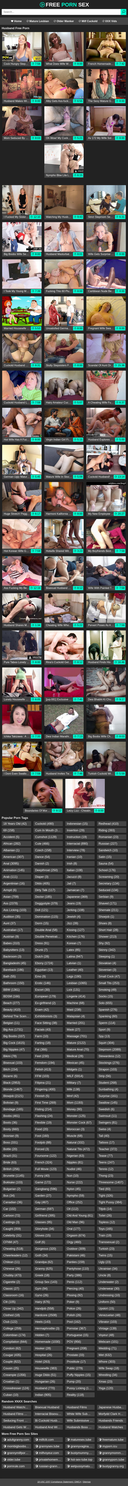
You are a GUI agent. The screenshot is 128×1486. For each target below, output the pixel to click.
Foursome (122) (45, 1155)
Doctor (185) (43, 896)
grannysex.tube (47, 1446)
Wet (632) (105, 1355)
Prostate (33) (75, 1355)
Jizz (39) (72, 923)
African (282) (11, 843)
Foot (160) (42, 1135)
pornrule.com (14, 1466)
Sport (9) (104, 1029)
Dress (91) (42, 943)
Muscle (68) (74, 1135)
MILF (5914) (75, 1076)
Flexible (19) (43, 1122)
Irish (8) (72, 863)
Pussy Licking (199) (80, 1388)
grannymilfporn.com (17, 1453)
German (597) (44, 1209)
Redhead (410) (109, 823)
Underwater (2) (109, 1282)
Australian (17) (13, 930)
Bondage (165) (13, 1109)
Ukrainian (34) (108, 1268)
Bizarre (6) (10, 1076)
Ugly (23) (105, 1262)
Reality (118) (75, 1395)
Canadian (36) (12, 1202)
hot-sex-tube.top (79, 1459)
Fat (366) (41, 1049)
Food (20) (41, 1129)
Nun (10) (72, 1175)
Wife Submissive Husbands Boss (81, 1420)
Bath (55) (9, 976)
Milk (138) (73, 1089)
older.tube (11, 1459)
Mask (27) (73, 1029)
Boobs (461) (11, 1116)
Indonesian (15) (77, 823)
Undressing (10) (109, 1295)
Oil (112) (72, 1209)
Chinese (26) (11, 1268)
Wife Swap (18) (109, 1368)
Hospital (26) (43, 1355)
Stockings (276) (109, 1062)
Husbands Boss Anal (80, 1427)
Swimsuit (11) (108, 1116)
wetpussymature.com (81, 1466)
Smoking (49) (107, 989)
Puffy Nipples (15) (79, 1375)
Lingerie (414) (76, 996)
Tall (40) (104, 1135)
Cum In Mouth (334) (48, 830)
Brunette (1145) (13, 1175)
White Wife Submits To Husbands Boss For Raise (81, 1414)
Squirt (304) (106, 1043)
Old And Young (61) (80, 1215)
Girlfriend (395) (45, 1215)
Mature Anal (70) (78, 1049)
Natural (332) (75, 1142)
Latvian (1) (74, 963)
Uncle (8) (105, 1275)
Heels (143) (43, 1321)
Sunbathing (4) (108, 1089)
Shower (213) (108, 936)
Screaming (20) (109, 876)
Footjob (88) (43, 1142)
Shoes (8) (105, 923)
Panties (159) (76, 1262)
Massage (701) (77, 1036)
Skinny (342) (107, 950)
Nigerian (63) (75, 1155)
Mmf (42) (73, 1096)
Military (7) (74, 1082)
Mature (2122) (76, 1043)
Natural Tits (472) (78, 1149)
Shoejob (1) (106, 916)
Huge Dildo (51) (45, 1375)
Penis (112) (74, 1282)
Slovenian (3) (107, 969)
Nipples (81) (75, 1162)
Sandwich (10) (108, 850)
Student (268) (108, 1082)
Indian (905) (43, 1395)
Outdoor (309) (76, 1248)
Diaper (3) (41, 876)
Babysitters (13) (13, 950)
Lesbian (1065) (77, 983)
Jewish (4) (73, 916)
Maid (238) (74, 1009)
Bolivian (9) (10, 1102)
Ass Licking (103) (14, 910)
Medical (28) (75, 1056)
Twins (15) (105, 1255)
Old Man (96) (75, 1222)
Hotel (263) (42, 1361)
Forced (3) (42, 1149)
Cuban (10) (10, 1395)
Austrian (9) (11, 936)
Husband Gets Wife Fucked (17, 1427)
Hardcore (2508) (46, 1315)
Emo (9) (40, 976)
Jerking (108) (75, 910)
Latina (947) (75, 956)
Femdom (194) (45, 1062)
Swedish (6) (106, 1109)
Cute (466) (42, 843)
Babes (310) (11, 943)
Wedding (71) (108, 1348)
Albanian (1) (11, 850)
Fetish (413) (43, 1069)
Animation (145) (13, 870)
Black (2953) (11, 1082)
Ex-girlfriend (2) (45, 1003)
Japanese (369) (77, 896)
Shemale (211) (108, 910)
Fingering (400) (45, 1089)
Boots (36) (10, 1122)
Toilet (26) (105, 1215)
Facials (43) (43, 1029)
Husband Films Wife (16, 1414)
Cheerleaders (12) (15, 1255)
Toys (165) (106, 1228)
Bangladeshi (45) (14, 963)
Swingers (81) (108, 1122)
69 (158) (8, 830)
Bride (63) (9, 1162)
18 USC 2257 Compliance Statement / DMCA (59, 1482)
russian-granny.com (49, 1466)
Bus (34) (9, 1195)
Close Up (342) (13, 1308)
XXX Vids (109, 21)
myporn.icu (108, 1446)
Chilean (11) (11, 1262)
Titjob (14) (105, 1209)
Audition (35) (11, 916)
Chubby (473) (12, 1275)
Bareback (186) (13, 969)
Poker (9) (73, 1302)
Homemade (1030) (47, 1341)
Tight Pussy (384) (110, 1202)
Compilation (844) (15, 1341)
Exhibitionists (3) (46, 1016)
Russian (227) (108, 843)
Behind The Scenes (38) (17, 1016)
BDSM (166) (11, 996)
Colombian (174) (14, 1335)
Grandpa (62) (44, 1262)
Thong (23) (106, 1175)
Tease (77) (106, 1155)
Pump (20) (74, 1381)
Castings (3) (11, 1222)
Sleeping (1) (107, 956)
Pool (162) (74, 1321)
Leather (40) (75, 969)
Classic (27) (11, 1288)
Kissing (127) (75, 930)
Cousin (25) (11, 1368)
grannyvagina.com (81, 1446)
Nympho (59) (75, 1195)
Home (16, 21)
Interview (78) (76, 850)
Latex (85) (73, 950)
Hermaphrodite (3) (47, 1328)
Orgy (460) (74, 1242)
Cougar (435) (12, 1355)
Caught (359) (12, 1228)
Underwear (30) (109, 1288)
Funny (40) (42, 1175)
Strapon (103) (108, 1069)
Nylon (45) (74, 1189)
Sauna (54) (106, 863)
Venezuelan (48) (109, 1315)
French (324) (43, 1162)
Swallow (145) (108, 1102)
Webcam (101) (108, 1341)
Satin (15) (105, 857)
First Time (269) (45, 1102)
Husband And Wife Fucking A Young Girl (49, 1427)
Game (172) (43, 1182)
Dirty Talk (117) (45, 890)
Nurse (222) (75, 1182)
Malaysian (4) (76, 1016)
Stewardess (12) (109, 1056)
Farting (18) (43, 1043)
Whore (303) (107, 1361)
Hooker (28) (43, 1348)
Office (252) (74, 1202)
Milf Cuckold (88, 21)
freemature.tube (111, 1439)
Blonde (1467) (12, 1089)
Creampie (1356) (14, 1375)
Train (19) (105, 1235)
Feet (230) (42, 1056)
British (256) (11, 1169)
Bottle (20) (10, 1149)
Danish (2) (42, 863)
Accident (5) (11, 837)
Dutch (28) (42, 956)
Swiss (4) (105, 1129)
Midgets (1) (74, 1069)
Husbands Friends (111, 1420)
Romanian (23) (108, 837)
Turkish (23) (106, 1248)
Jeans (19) (74, 903)
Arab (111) (10, 876)
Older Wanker (63, 21)
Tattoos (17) (106, 1142)
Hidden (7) (42, 1335)
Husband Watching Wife (17, 1407)
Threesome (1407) (111, 1182)
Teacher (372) (108, 1149)
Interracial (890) (77, 843)
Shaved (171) (108, 903)
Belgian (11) (11, 1023)
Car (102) (9, 1209)
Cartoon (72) (11, 1215)
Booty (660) (11, 1129)
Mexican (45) (75, 1062)
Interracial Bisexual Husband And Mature (49, 1414)
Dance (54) (42, 857)
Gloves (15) (43, 1235)
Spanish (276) (108, 1009)
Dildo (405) (42, 883)
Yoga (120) (106, 1388)
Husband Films (77, 1407)
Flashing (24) (44, 1116)
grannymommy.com (112, 1453)
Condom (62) (12, 1348)
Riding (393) (107, 830)
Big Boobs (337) (14, 1036)
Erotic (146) (43, 983)
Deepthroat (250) (46, 870)
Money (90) (74, 1109)
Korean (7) (74, 943)
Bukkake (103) (13, 1182)
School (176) (107, 870)
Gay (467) (41, 1202)
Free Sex (64, 4)
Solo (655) (105, 1003)
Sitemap (87, 1482)
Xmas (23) (105, 1381)
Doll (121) (41, 910)
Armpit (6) (9, 890)
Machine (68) (75, 1003)
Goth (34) (41, 1255)
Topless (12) (107, 1222)
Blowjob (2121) (13, 1096)
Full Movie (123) (46, 1169)
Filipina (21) (43, 1082)
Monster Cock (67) (79, 1122)
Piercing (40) (75, 1288)
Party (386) (74, 1275)
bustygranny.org (111, 1466)
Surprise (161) (108, 1096)
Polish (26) (74, 1315)
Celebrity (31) (12, 1235)
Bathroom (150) (13, 983)
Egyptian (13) (44, 969)
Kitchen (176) (76, 936)
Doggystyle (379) (46, 903)
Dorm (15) (42, 923)
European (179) (45, 996)
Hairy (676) (42, 1302)
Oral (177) (73, 1228)
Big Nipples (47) (14, 1049)
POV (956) (74, 1341)
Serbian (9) (106, 896)
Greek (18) (42, 1275)
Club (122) (10, 1321)
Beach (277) (11, 1003)
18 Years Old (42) (15, 823)
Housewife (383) (46, 1368)
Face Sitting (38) (46, 1023)
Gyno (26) (41, 1295)
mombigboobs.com (17, 1446)
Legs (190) (74, 976)
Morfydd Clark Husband (112, 1414)
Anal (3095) (11, 863)
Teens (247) (106, 1162)
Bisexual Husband (47, 1407)
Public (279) (75, 1368)
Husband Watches (111, 1427)
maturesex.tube (79, 1439)
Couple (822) (12, 1361)
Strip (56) (105, 1076)
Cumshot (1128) (46, 837)
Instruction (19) (77, 837)
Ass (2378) (10, 903)
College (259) (12, 1328)
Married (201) (76, 1023)
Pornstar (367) (76, 1328)
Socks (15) (106, 996)
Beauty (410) (11, 1009)
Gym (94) (41, 1288)
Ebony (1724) (44, 963)
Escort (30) (42, 989)
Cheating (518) (13, 1248)
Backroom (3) (12, 956)
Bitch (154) (10, 1069)
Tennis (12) (106, 1169)
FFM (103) (42, 1076)
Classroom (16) (13, 1295)
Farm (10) (41, 1036)
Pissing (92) (75, 1295)
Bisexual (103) (12, 1062)
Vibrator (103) (108, 1321)
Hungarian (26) (45, 1381)
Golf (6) (40, 1242)
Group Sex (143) (46, 1282)
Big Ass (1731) (13, 1029)
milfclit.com (44, 1439)
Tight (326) (106, 1195)
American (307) (13, 857)
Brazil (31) (10, 1155)
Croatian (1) (11, 1381)
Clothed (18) (11, 1315)
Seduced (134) (108, 890)
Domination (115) (46, 916)
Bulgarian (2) (11, 1189)
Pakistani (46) (76, 1255)
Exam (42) (42, 1009)
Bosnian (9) (11, 1135)
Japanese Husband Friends (112, 1407)
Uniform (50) (107, 1302)
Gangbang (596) (46, 1189)
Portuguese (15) (77, 1335)
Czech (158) (43, 850)
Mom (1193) (75, 1102)
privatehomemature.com (49, 1459)
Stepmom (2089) (110, 1049)
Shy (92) (104, 943)
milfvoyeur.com (47, 1453)
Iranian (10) (74, 857)
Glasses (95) (43, 1222)
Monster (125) (76, 1116)
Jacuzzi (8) (74, 876)
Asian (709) (11, 896)
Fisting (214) (43, 1109)
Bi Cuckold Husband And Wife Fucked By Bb (49, 1420)
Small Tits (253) (109, 983)
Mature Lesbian (37, 21)
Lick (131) (73, 989)
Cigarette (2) (11, 1282)
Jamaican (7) (75, 890)
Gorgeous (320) (45, 1248)
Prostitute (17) (76, 1361)
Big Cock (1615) (14, 1043)
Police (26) (74, 1308)
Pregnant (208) (77, 1348)
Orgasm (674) (76, 1235)
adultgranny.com (16, 1439)
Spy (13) (104, 1036)
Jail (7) (71, 883)
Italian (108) (75, 870)
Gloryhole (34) (44, 1228)
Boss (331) (10, 1142)
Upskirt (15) (106, 1308)
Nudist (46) (74, 1169)
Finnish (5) (42, 1096)
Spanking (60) (108, 1016)
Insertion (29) (75, 830)
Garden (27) (43, 1195)
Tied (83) (104, 1189)
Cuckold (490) (44, 823)
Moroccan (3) (75, 1129)
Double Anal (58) (46, 930)
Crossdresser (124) (16, 1388)
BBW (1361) (11, 989)
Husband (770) (45, 1388)
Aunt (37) (9, 923)
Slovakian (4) (107, 963)
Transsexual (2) (109, 1242)
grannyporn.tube (111, 1459)
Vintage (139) (108, 1328)
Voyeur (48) (106, 1335)
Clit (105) (9, 1302)
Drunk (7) (41, 950)
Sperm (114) (107, 1023)
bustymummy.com (81, 1453)
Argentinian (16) (14, 883)
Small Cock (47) (109, 976)
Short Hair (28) (108, 930)
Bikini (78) (10, 1056)
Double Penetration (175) (49, 936)
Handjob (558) (44, 1308)
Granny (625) (44, 1268)
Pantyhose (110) (78, 1268)
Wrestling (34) (108, 1375)
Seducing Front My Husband (17, 1420)
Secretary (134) (109, 883)
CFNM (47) (10, 1242)
